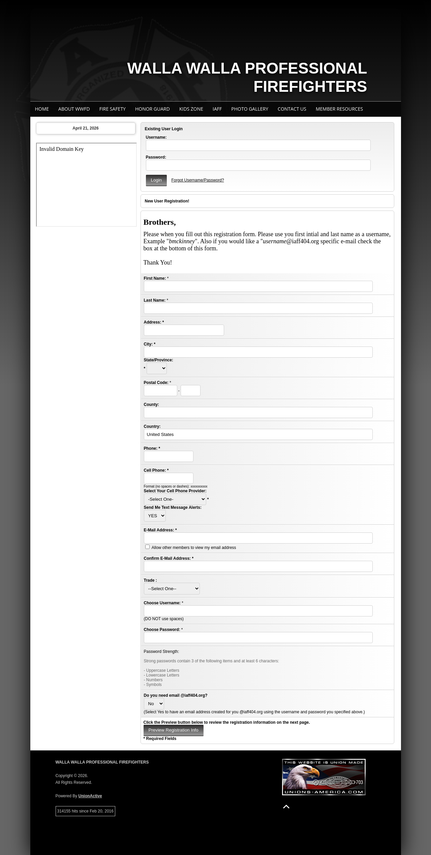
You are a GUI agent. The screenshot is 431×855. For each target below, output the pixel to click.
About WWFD (74, 109)
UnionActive (90, 796)
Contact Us (292, 109)
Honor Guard (152, 109)
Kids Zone (191, 109)
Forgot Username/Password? (197, 180)
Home (42, 109)
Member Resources (339, 109)
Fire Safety (112, 109)
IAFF (217, 109)
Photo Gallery (249, 109)
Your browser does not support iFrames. (86, 185)
